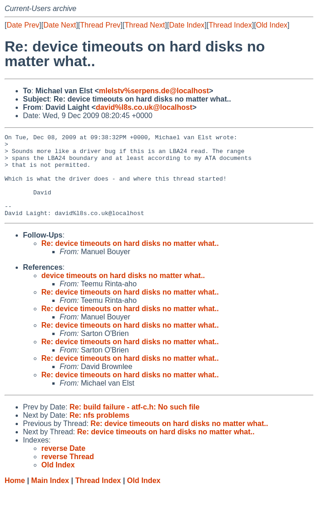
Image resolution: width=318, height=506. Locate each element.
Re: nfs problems (99, 432)
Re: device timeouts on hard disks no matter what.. (130, 260)
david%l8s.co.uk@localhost (144, 107)
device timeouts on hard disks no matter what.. (123, 292)
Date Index (186, 25)
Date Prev (22, 25)
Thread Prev (100, 25)
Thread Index (230, 25)
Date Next (59, 25)
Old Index (271, 25)
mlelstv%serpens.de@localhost (154, 91)
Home (15, 497)
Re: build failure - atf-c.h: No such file (134, 423)
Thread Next (144, 25)
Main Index (50, 497)
